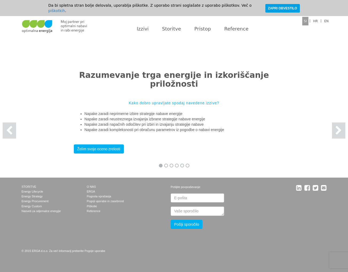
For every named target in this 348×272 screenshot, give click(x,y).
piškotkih (56, 11)
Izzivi (143, 29)
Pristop (202, 29)
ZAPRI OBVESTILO (282, 8)
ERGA (91, 191)
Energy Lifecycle (32, 191)
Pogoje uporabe (95, 250)
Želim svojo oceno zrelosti (98, 149)
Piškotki (92, 206)
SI (305, 21)
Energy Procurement (35, 201)
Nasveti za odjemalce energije (41, 211)
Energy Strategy (32, 196)
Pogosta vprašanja (99, 196)
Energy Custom (32, 206)
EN (326, 21)
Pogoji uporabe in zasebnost (105, 201)
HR (315, 21)
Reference (236, 29)
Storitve (171, 29)
